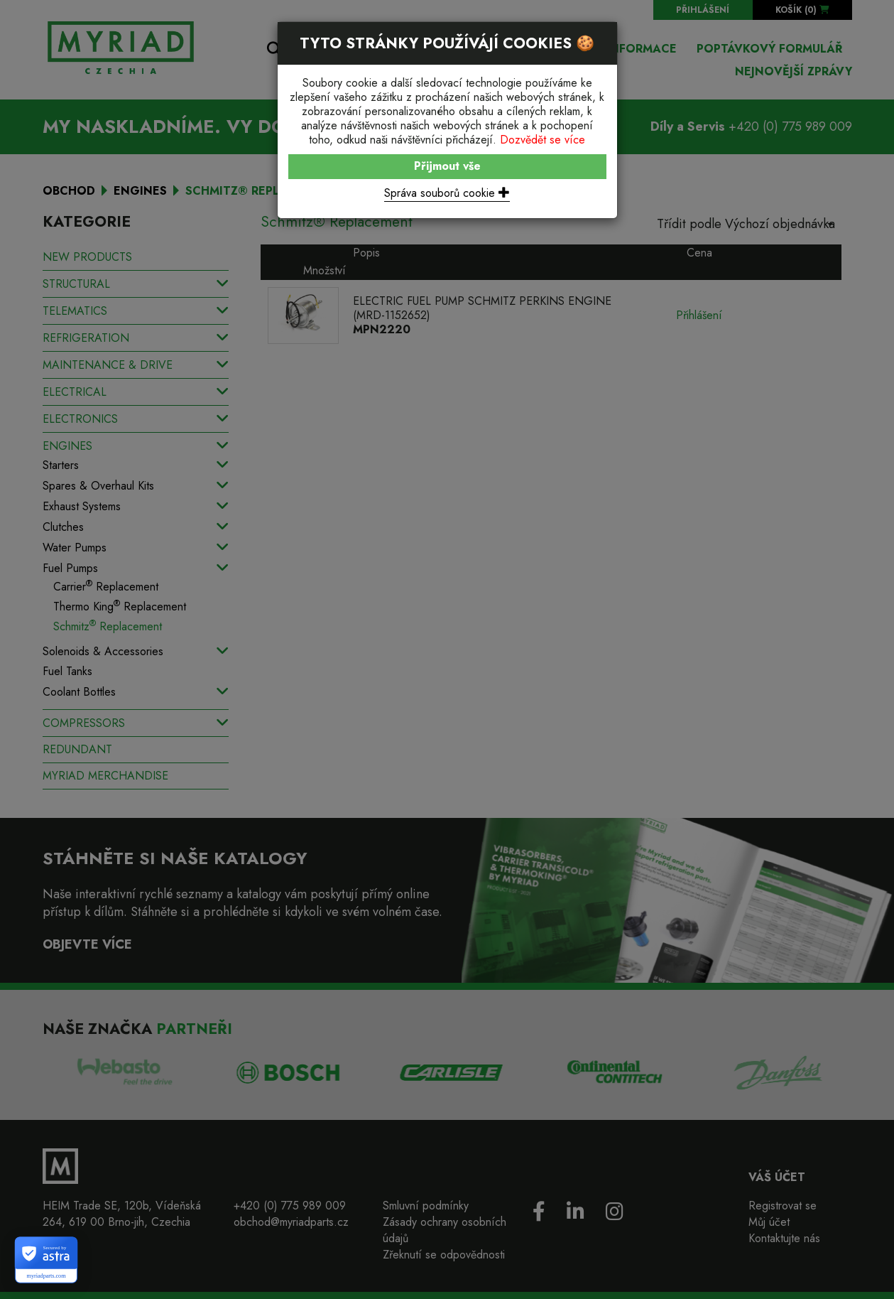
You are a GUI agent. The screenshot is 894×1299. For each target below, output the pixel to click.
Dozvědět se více (542, 139)
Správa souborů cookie (447, 193)
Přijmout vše (447, 166)
